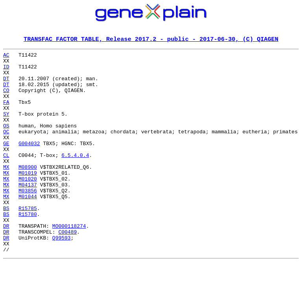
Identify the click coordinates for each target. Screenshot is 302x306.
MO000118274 (69, 261)
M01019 (27, 198)
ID (6, 70)
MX (6, 191)
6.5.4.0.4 (75, 177)
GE (6, 162)
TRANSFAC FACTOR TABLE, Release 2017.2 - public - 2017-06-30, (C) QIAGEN (151, 40)
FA (6, 113)
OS (6, 141)
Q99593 (61, 276)
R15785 (27, 240)
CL (6, 177)
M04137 (27, 212)
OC (6, 148)
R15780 (27, 247)
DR (6, 261)
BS (6, 240)
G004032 (29, 162)
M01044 (27, 226)
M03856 (27, 219)
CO (6, 99)
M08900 (27, 191)
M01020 (27, 205)
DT (6, 84)
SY (6, 127)
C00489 (67, 269)
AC (6, 56)
